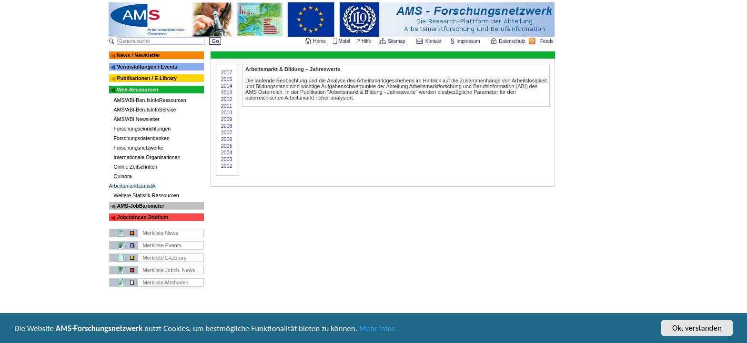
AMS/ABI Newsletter (137, 119)
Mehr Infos (377, 329)
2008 (226, 126)
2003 (226, 159)
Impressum (468, 41)
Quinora (123, 176)
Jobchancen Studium (142, 217)
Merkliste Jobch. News (169, 270)
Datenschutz (512, 41)
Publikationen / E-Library (147, 78)
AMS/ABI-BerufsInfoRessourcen (150, 100)
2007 (226, 132)
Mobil (344, 41)
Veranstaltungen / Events (147, 67)
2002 (226, 166)
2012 (226, 99)
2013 (226, 92)
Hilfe (366, 41)
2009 (226, 119)
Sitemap (397, 41)
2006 (226, 139)
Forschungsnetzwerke (138, 148)
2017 (226, 72)
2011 (226, 106)
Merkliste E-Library (165, 258)
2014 (226, 86)
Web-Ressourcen (137, 89)
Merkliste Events (162, 245)
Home (319, 41)
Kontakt (433, 41)
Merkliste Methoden (166, 282)
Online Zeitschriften (136, 167)
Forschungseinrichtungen (142, 128)
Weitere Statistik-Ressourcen (146, 195)
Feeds (547, 41)
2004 (226, 152)
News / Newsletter (138, 55)
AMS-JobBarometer (140, 206)
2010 (226, 112)
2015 (226, 79)
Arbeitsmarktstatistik (132, 186)
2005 (226, 146)
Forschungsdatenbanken (142, 138)
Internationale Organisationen (147, 157)
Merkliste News (161, 233)
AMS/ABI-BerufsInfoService (145, 109)
